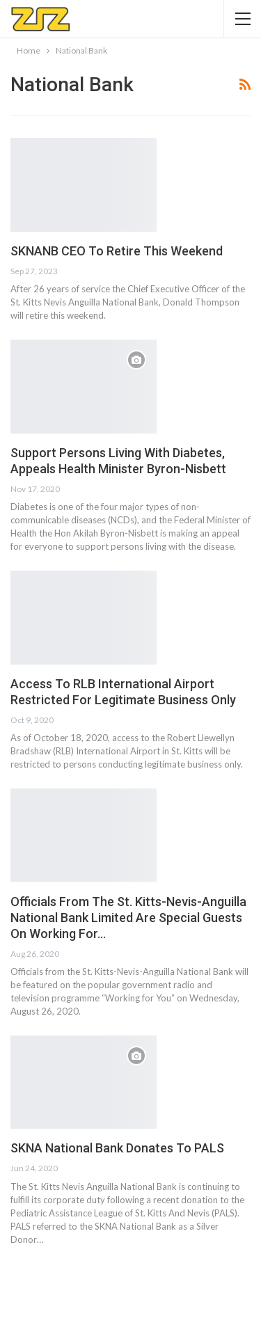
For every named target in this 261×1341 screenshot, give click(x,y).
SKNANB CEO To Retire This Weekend (116, 251)
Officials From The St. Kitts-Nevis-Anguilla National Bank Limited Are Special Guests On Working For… (128, 917)
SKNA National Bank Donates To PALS (117, 1148)
